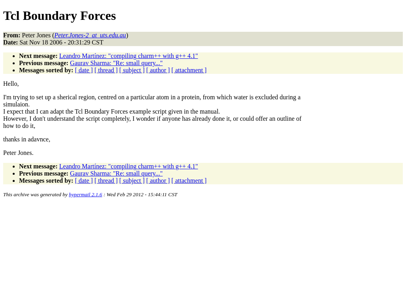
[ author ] (158, 70)
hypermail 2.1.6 (85, 194)
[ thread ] (106, 70)
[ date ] (84, 70)
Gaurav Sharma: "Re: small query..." (116, 63)
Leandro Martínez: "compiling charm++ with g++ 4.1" (128, 55)
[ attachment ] (189, 70)
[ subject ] (132, 70)
